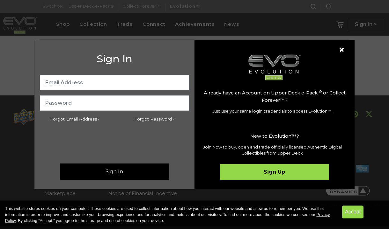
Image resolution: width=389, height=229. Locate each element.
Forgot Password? (154, 118)
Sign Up (274, 172)
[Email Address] (114, 82)
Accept (353, 211)
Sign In (114, 172)
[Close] (342, 50)
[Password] (114, 103)
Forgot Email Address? (74, 118)
